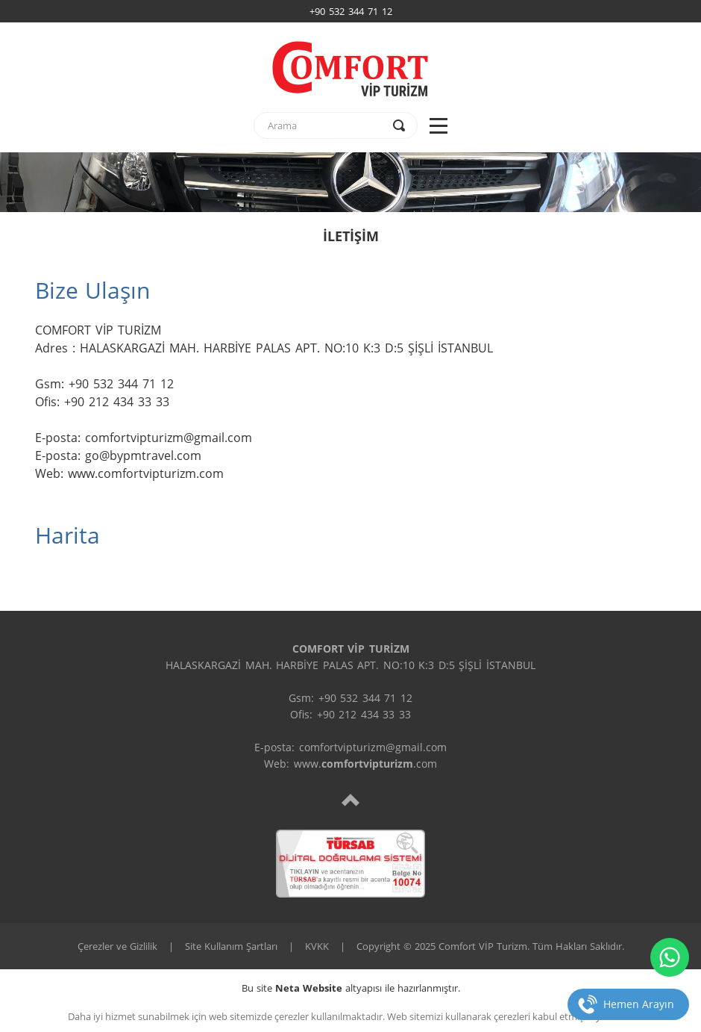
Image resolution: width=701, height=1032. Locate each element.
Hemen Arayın (638, 1004)
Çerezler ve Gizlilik (117, 946)
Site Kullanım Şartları (231, 946)
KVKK (317, 946)
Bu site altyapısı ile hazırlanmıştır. (351, 988)
